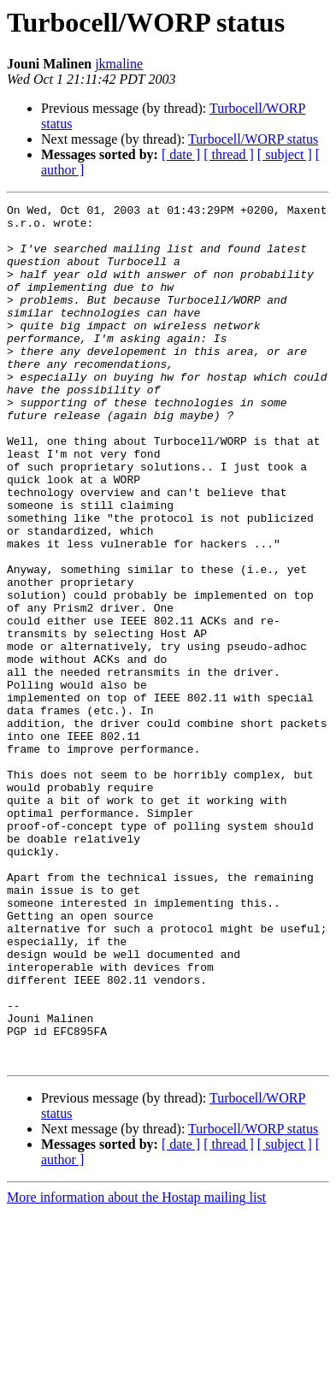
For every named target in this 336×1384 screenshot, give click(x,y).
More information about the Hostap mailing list (136, 1369)
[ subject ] (284, 154)
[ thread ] (228, 154)
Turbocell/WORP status (253, 139)
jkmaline (119, 63)
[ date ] (181, 154)
